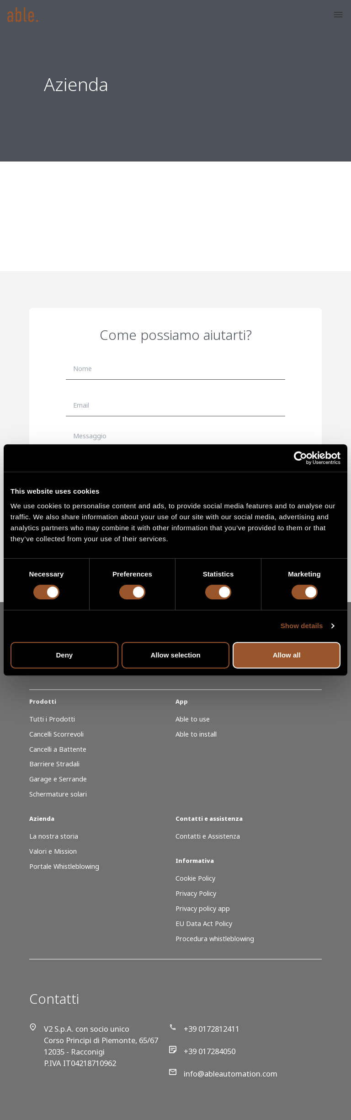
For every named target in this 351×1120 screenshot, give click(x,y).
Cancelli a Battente (57, 749)
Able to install (196, 734)
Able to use (193, 719)
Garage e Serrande (58, 779)
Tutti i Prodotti (52, 719)
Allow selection (175, 655)
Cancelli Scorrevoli (56, 734)
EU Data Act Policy (204, 923)
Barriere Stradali (54, 763)
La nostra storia (53, 836)
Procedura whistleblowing (215, 938)
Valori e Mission (53, 851)
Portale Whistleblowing (64, 866)
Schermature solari (58, 794)
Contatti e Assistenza (208, 836)
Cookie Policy (195, 878)
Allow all (287, 655)
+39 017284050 (202, 1051)
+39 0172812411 (204, 1028)
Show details (302, 626)
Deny (64, 655)
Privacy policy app (203, 908)
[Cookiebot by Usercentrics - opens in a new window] (300, 458)
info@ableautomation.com (223, 1073)
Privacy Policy (196, 893)
